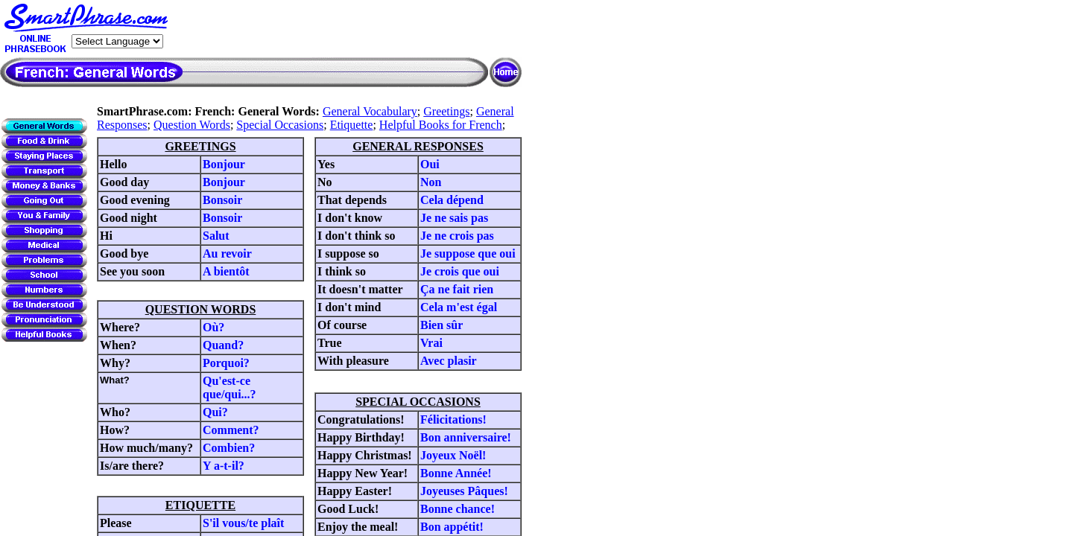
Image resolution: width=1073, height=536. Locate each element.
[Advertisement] (347, 29)
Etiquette (351, 124)
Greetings (446, 111)
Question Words (191, 124)
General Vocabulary (370, 111)
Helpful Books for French (440, 124)
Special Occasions (279, 124)
